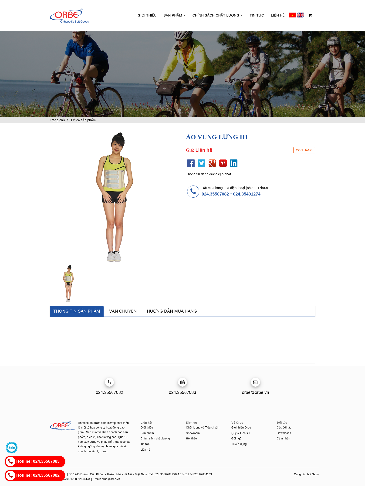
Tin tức (257, 15)
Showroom (193, 433)
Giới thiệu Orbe (241, 427)
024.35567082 (215, 194)
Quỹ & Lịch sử (240, 433)
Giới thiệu (147, 15)
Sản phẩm (174, 15)
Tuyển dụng (239, 444)
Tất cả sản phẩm (83, 120)
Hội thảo (191, 438)
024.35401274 (246, 194)
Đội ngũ (236, 438)
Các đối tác (284, 427)
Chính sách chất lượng (218, 15)
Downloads (284, 433)
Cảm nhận (283, 438)
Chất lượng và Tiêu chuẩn (202, 427)
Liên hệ (277, 15)
